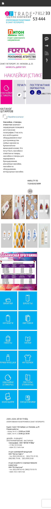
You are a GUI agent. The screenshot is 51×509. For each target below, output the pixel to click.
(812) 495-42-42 (18, 469)
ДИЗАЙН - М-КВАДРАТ (15, 438)
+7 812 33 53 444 (15, 445)
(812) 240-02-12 (18, 456)
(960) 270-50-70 (31, 469)
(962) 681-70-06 (14, 458)
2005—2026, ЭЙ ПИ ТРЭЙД (17, 419)
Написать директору (16, 67)
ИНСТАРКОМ (28, 441)
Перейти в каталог (16, 117)
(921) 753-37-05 (32, 456)
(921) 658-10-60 (27, 458)
